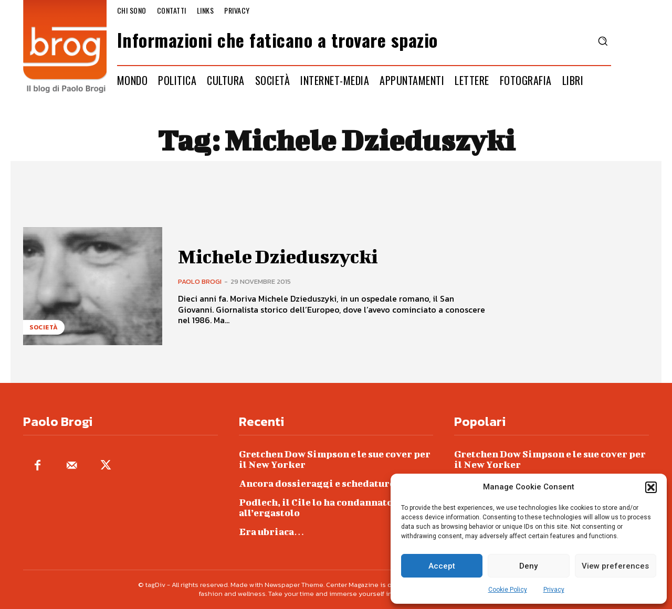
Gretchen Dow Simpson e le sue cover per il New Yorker (334, 459)
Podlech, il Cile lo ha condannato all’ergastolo (316, 507)
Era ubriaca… (271, 531)
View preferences (615, 566)
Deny (528, 566)
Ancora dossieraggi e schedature (317, 483)
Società (43, 327)
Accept (441, 566)
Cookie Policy (507, 589)
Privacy (553, 589)
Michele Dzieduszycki (283, 256)
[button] (651, 487)
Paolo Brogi (200, 281)
